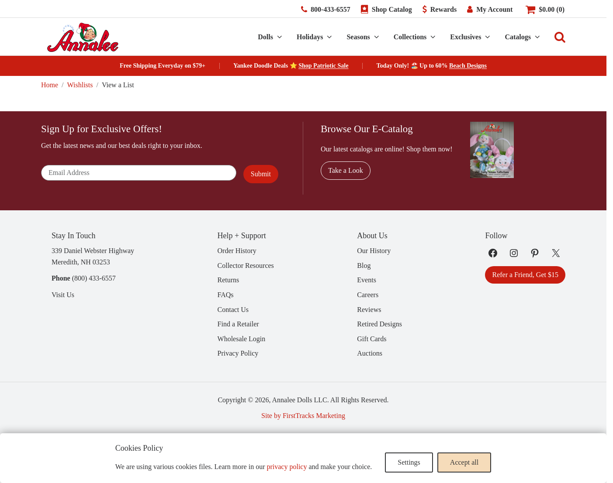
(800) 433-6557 (94, 278)
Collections (410, 37)
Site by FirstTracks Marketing (303, 415)
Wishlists (80, 85)
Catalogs (518, 37)
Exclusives (465, 37)
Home (49, 85)
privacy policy (287, 466)
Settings (409, 462)
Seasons (358, 37)
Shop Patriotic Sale (323, 65)
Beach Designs (468, 65)
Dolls (265, 37)
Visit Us (63, 294)
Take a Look (345, 170)
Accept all (464, 462)
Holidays (310, 37)
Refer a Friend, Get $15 (525, 274)
